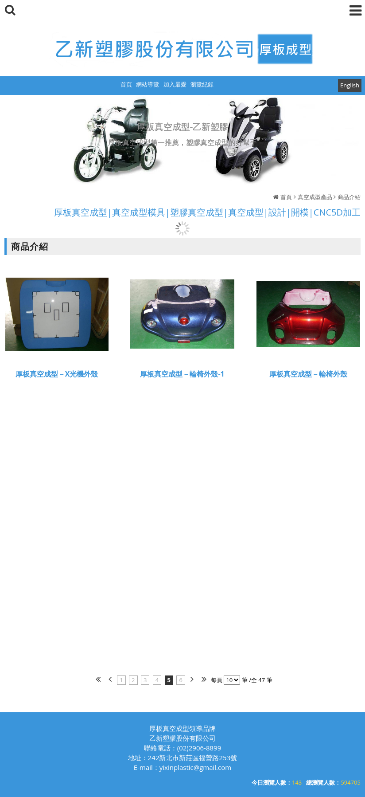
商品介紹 (349, 197)
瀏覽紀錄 (202, 84)
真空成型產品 (315, 197)
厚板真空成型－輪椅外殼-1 (182, 375)
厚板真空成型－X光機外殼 (57, 375)
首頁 (286, 197)
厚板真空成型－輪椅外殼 (308, 375)
